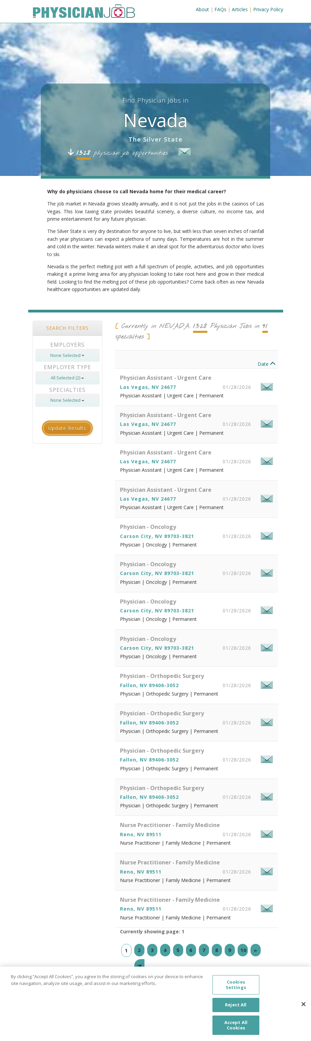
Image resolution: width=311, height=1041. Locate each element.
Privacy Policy (268, 9)
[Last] (139, 965)
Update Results (67, 428)
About (202, 9)
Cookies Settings (236, 990)
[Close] (303, 1009)
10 (243, 950)
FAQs (220, 9)
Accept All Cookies (235, 1030)
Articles (240, 9)
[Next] (255, 950)
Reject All (235, 1010)
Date (267, 364)
